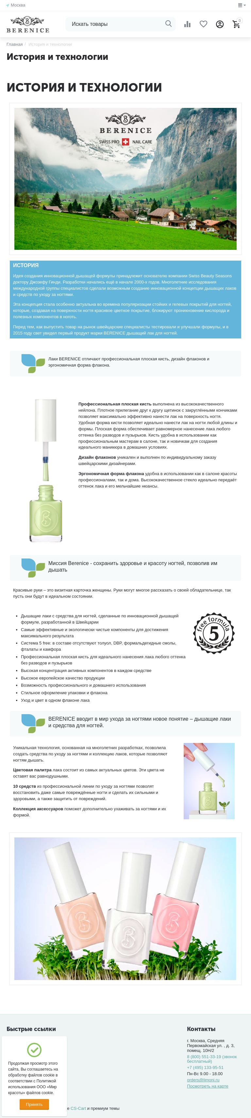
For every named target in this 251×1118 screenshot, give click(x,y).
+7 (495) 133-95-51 (205, 1067)
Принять (34, 1104)
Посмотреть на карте (207, 1086)
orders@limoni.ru (203, 1079)
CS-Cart (78, 1108)
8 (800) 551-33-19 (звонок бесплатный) (212, 1059)
